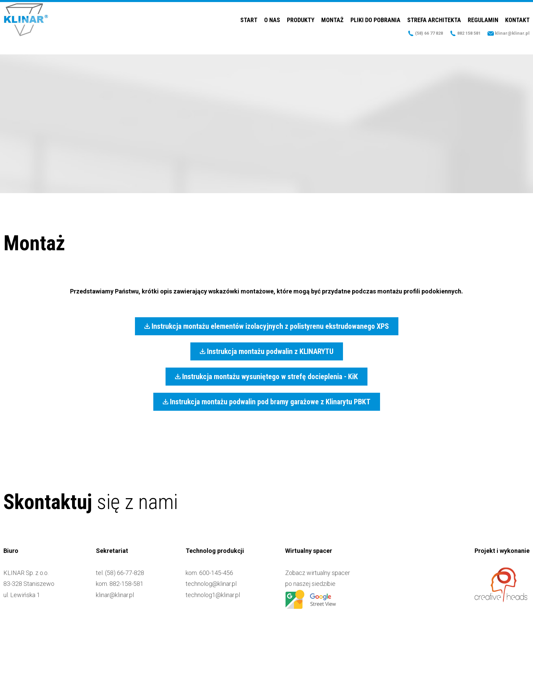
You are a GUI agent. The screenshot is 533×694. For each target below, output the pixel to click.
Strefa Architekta (434, 28)
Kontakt (517, 28)
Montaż (332, 28)
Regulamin (483, 28)
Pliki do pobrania (375, 28)
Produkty (300, 28)
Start (248, 28)
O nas (272, 28)
